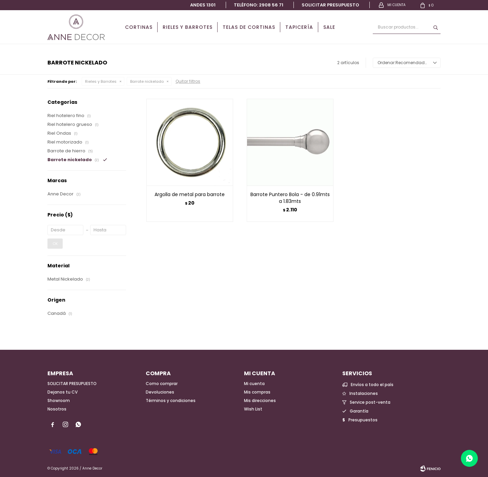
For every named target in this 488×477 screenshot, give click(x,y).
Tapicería (299, 27)
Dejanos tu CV (62, 392)
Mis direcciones (260, 400)
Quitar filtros (188, 81)
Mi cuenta (254, 383)
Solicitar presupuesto (330, 5)
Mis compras (257, 392)
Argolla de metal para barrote (190, 194)
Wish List (253, 409)
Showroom (58, 400)
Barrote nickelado (147, 81)
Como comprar (162, 383)
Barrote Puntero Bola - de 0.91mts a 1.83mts (290, 198)
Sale (329, 27)
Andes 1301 (203, 5)
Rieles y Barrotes (187, 27)
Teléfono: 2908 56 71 (258, 5)
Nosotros (56, 409)
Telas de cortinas (249, 27)
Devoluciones (160, 392)
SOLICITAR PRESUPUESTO (72, 383)
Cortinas (138, 27)
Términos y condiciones (171, 400)
